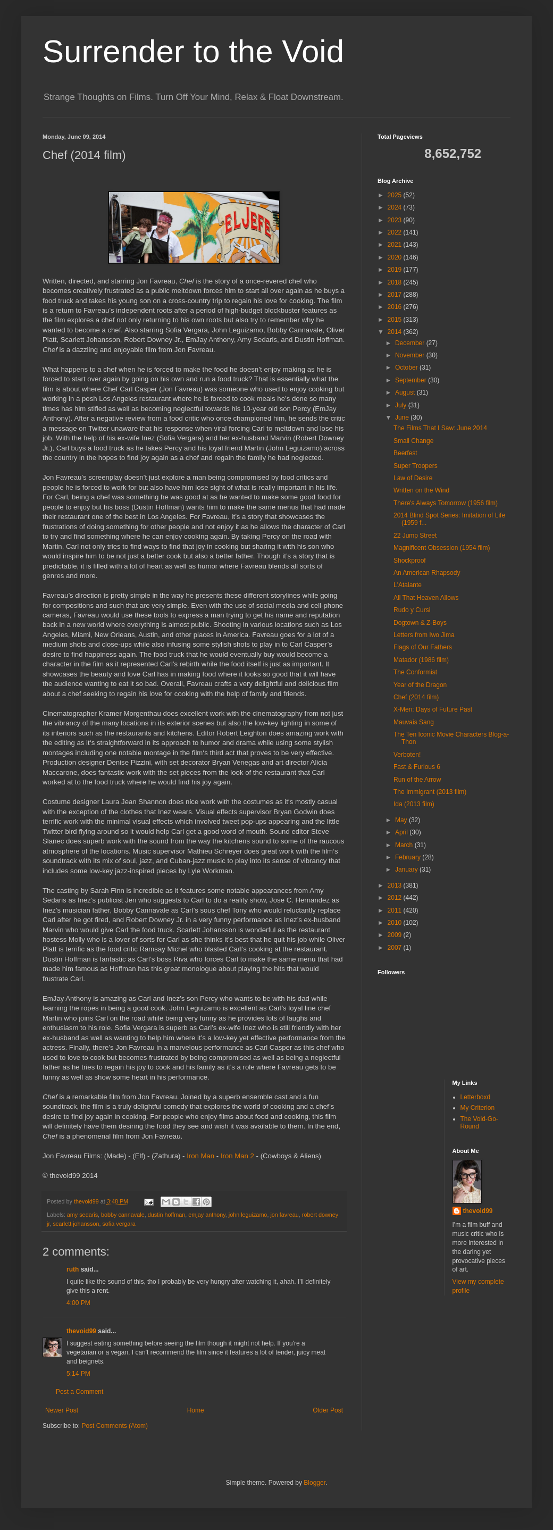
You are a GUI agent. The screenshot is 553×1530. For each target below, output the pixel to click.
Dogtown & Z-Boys (420, 622)
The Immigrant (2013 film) (429, 792)
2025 (396, 195)
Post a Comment (79, 1391)
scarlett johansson (76, 1223)
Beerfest (405, 453)
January (407, 869)
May (402, 820)
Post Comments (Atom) (114, 1425)
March (405, 845)
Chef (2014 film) (416, 697)
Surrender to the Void (193, 51)
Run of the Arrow (417, 779)
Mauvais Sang (413, 722)
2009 (396, 935)
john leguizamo (248, 1214)
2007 (396, 947)
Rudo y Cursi (411, 610)
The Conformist (415, 672)
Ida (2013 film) (413, 804)
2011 (396, 910)
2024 (396, 207)
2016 (396, 307)
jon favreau (284, 1214)
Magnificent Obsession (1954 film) (441, 547)
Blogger (314, 1482)
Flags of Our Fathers (422, 647)
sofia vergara (118, 1223)
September (411, 380)
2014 (396, 332)
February (408, 857)
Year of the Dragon (420, 685)
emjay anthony (206, 1214)
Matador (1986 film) (421, 660)
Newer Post (61, 1410)
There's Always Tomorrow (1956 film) (445, 503)
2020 (396, 257)
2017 (396, 294)
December (410, 343)
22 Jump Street (415, 535)
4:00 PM (78, 1303)
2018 (396, 282)
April (402, 832)
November (410, 355)
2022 (396, 232)
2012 (396, 897)
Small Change (413, 441)
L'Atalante (407, 585)
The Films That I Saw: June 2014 (440, 428)
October (407, 367)
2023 (396, 220)
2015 (396, 319)
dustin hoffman (167, 1214)
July (401, 405)
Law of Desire (412, 478)
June (402, 417)
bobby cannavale (123, 1214)
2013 (396, 885)
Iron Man (200, 1156)
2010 (396, 922)
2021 (396, 244)
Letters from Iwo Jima (424, 635)
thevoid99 (81, 1331)
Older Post (328, 1410)
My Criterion (477, 1107)
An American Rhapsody (426, 572)
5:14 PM (78, 1373)
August (406, 392)
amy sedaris (82, 1214)
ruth (72, 1269)
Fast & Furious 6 (416, 767)
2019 (396, 269)
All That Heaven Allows (426, 597)
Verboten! (407, 754)
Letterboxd (475, 1097)
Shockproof (409, 560)
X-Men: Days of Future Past (432, 709)
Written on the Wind (421, 490)
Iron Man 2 (237, 1156)
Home (195, 1410)
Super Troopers (415, 466)
